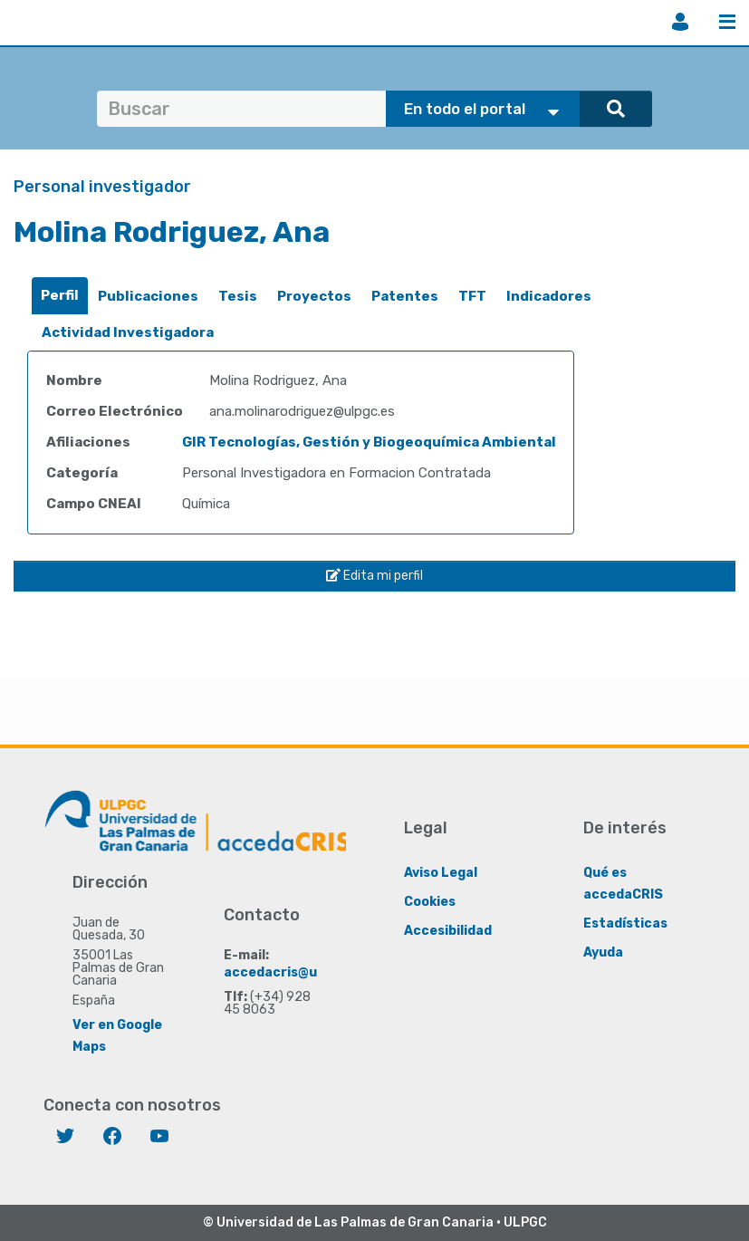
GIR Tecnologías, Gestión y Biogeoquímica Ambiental (369, 442)
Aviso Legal (440, 872)
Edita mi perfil (374, 575)
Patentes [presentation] (404, 296)
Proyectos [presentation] (314, 296)
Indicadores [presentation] (548, 296)
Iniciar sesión (680, 22)
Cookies (430, 901)
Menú (727, 22)
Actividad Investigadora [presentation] (128, 332)
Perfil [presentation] (60, 295)
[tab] (60, 295)
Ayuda (603, 952)
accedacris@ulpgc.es (294, 972)
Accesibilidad (448, 930)
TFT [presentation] (472, 296)
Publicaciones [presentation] (148, 296)
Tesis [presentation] (237, 296)
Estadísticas (625, 923)
